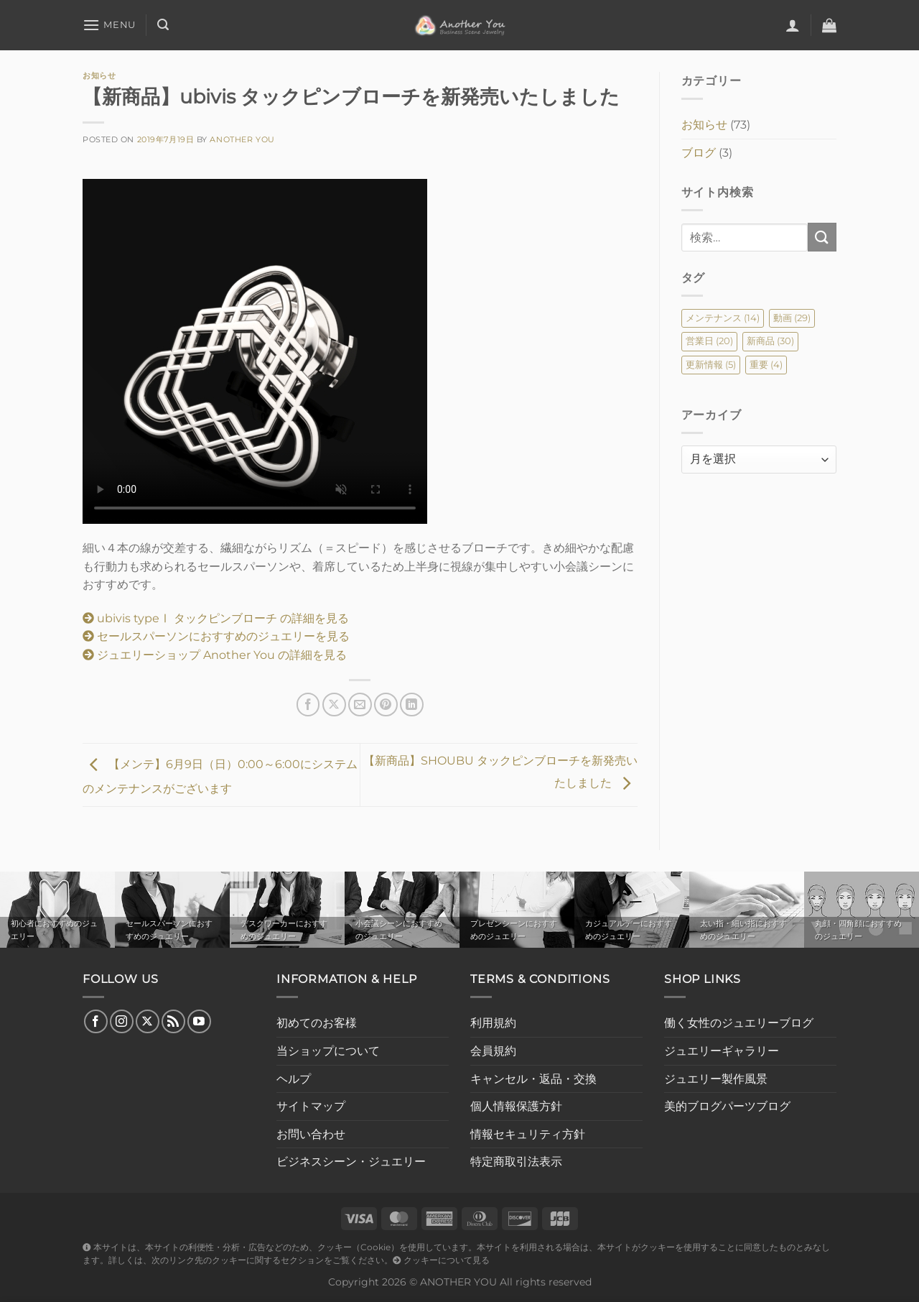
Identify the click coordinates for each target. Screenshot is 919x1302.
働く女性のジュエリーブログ (738, 1023)
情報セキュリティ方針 (527, 1134)
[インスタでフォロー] (122, 1021)
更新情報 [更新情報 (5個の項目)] (711, 364)
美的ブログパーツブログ (727, 1106)
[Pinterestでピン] (386, 704)
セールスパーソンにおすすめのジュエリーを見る (216, 636)
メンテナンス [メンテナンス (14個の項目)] (723, 318)
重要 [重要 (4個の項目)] (766, 364)
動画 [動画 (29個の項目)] (792, 318)
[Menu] (109, 24)
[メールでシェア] (360, 704)
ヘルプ (293, 1079)
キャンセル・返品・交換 (533, 1079)
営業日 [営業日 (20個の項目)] (709, 341)
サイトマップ (310, 1106)
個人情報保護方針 (516, 1106)
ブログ (698, 153)
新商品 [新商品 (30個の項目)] (770, 341)
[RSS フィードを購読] (173, 1021)
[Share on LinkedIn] (412, 704)
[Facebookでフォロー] (96, 1021)
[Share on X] (334, 704)
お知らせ (99, 75)
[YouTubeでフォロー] (199, 1021)
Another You (242, 139)
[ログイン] (792, 25)
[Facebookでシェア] (308, 704)
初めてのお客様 (316, 1023)
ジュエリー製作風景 (716, 1079)
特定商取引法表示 (516, 1161)
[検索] (163, 25)
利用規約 (493, 1023)
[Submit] (822, 237)
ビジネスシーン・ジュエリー (351, 1161)
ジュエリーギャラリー (721, 1051)
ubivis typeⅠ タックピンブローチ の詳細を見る (216, 618)
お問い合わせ (310, 1134)
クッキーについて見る (441, 1260)
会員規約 (493, 1051)
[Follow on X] (147, 1021)
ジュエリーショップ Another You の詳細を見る (215, 655)
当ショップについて (328, 1051)
